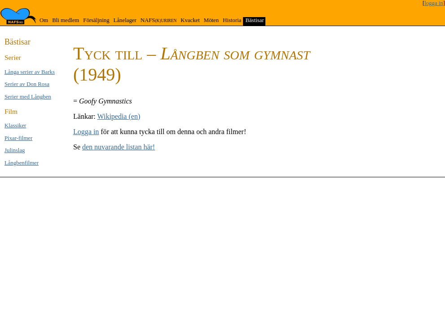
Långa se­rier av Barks (29, 72)
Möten (211, 20)
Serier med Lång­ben (27, 97)
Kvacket (190, 20)
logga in (433, 3)
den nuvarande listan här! (118, 147)
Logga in (86, 131)
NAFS (158, 20)
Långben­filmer (21, 163)
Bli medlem (65, 20)
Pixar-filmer (18, 138)
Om (44, 20)
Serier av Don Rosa (26, 84)
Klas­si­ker (15, 125)
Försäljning (96, 20)
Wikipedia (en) (118, 116)
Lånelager (125, 20)
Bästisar (254, 20)
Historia (232, 20)
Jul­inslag (14, 150)
